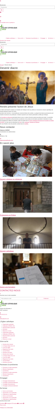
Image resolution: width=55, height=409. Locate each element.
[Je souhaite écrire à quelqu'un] (0, 20)
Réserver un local (4, 14)
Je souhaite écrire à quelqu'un (7, 22)
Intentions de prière (7, 352)
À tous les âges (6, 347)
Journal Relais (6, 350)
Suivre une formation (7, 287)
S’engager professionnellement (10, 382)
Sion (20, 122)
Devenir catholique (7, 251)
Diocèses (5, 329)
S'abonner (46, 298)
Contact (2, 18)
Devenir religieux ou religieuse (11, 179)
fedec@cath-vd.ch (4, 318)
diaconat (10, 117)
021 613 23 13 (3, 314)
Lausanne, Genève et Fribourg (31, 122)
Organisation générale (8, 324)
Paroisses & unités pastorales (10, 367)
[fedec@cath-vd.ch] (0, 317)
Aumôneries (6, 370)
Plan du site (3, 405)
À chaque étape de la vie (9, 346)
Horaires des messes (8, 344)
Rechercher (3, 5)
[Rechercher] (1, 10)
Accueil (2, 64)
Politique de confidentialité (6, 407)
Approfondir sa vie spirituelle (10, 392)
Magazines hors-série (8, 349)
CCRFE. (26, 123)
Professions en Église (8, 215)
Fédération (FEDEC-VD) (9, 326)
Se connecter (3, 2)
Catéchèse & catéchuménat (9, 394)
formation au (5, 117)
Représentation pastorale (9, 327)
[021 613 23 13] (0, 312)
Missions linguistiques (8, 369)
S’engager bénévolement (9, 380)
